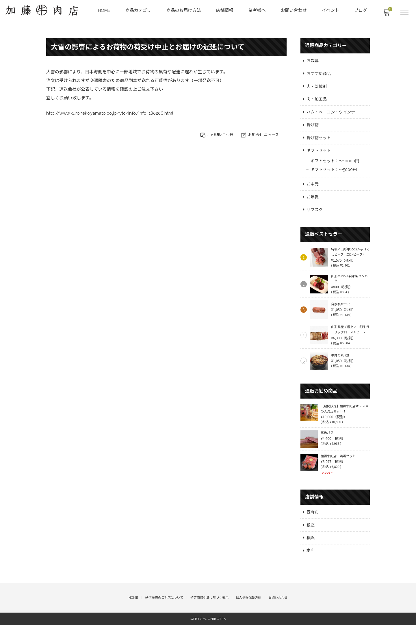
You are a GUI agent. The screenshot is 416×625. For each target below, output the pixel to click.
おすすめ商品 (319, 72)
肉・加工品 (317, 98)
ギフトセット (319, 149)
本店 (311, 550)
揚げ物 (313, 124)
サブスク (315, 209)
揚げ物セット (319, 136)
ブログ (360, 10)
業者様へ (257, 10)
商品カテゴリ (139, 10)
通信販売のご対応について (164, 598)
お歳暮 (313, 59)
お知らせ (255, 135)
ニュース (271, 135)
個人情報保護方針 (248, 598)
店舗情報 (225, 10)
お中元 (313, 183)
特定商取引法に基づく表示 (209, 598)
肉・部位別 (317, 85)
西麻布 (313, 512)
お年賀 (313, 196)
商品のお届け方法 (184, 10)
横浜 (311, 537)
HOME (104, 10)
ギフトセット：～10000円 (335, 160)
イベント (330, 10)
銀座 (311, 525)
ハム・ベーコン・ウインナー (333, 111)
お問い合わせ (294, 10)
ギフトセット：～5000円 (334, 168)
